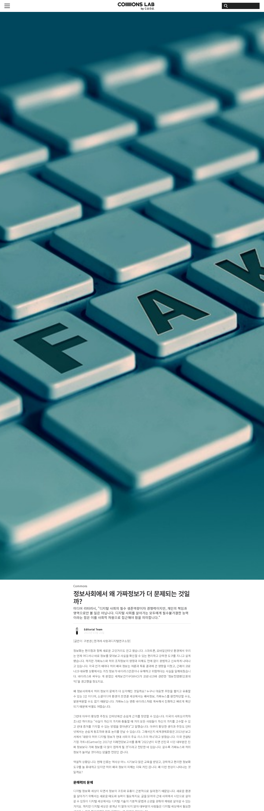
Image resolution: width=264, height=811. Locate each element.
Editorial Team (93, 629)
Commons (80, 586)
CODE (136, 6)
